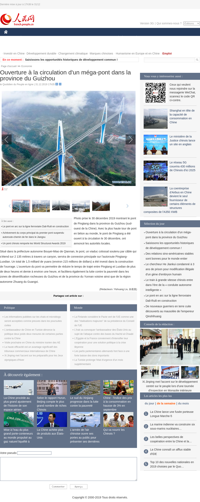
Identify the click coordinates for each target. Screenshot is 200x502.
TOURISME (167, 37)
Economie (26, 66)
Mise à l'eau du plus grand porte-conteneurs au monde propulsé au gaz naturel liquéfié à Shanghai (18, 437)
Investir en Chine (14, 53)
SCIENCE (81, 37)
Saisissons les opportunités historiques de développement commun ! (71, 59)
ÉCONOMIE (28, 37)
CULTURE (99, 37)
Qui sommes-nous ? (169, 23)
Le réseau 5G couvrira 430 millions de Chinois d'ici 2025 (182, 166)
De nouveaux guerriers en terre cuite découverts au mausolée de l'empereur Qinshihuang (170, 311)
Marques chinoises (101, 53)
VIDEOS (28, 45)
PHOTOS (12, 45)
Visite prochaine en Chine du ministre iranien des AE (32, 342)
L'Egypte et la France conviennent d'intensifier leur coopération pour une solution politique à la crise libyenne (101, 342)
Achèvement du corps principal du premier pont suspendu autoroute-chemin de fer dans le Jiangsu (33, 235)
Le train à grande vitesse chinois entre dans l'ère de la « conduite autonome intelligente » (169, 285)
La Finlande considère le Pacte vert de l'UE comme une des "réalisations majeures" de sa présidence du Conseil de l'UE (104, 321)
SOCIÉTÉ (116, 37)
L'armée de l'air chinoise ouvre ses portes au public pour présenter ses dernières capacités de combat (85, 437)
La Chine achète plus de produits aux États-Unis (50, 433)
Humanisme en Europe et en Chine (138, 53)
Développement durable (41, 53)
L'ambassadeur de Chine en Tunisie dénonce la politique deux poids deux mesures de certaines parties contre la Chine (33, 334)
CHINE (11, 37)
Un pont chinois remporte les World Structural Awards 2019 (34, 243)
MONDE (46, 37)
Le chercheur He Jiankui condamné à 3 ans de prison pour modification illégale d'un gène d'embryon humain (170, 269)
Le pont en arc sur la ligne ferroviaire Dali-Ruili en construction (36, 226)
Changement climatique (73, 53)
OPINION (186, 37)
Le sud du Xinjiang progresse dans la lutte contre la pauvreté (84, 401)
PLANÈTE (134, 37)
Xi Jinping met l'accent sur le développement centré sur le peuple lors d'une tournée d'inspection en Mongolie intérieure (170, 386)
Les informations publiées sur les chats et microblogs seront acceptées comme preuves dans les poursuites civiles (33, 321)
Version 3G (147, 23)
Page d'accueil (9, 66)
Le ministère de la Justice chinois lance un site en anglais (182, 140)
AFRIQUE (63, 37)
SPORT (150, 37)
